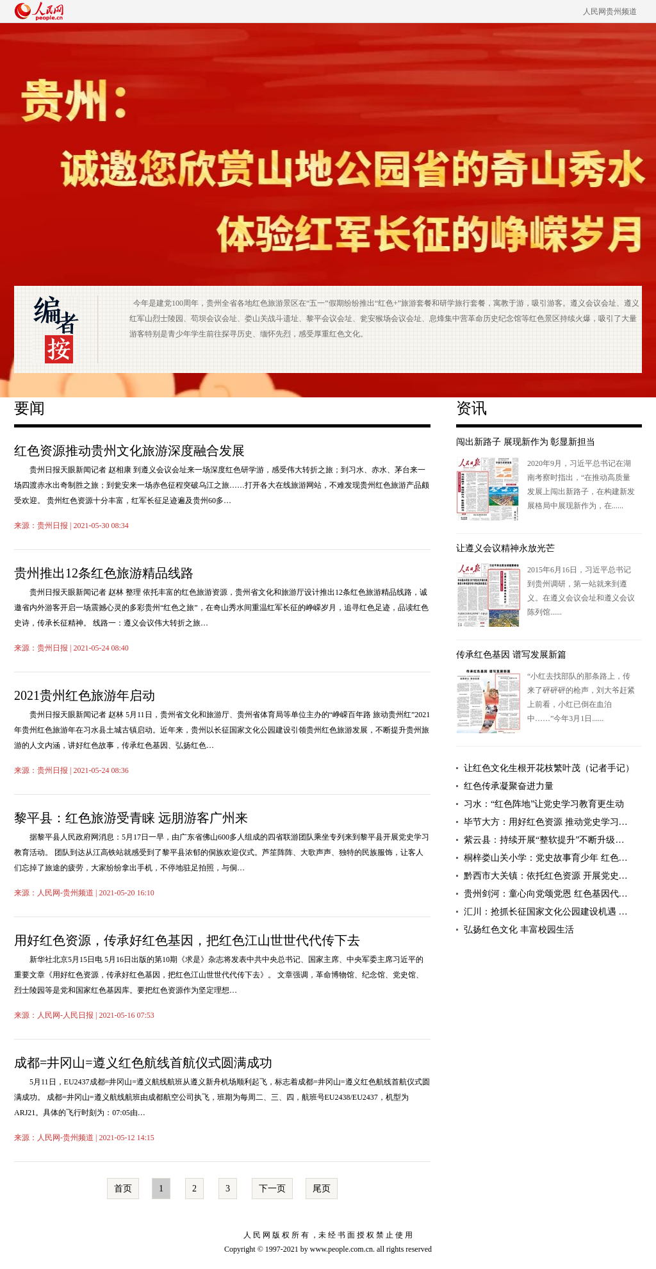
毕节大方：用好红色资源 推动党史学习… (546, 822)
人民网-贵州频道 (65, 892)
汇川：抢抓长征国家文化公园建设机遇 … (546, 911)
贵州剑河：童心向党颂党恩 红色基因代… (546, 894)
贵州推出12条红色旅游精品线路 (103, 573)
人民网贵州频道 (610, 11)
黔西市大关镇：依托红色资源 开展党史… (546, 876)
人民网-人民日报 (65, 1015)
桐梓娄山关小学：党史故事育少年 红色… (546, 858)
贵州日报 (52, 525)
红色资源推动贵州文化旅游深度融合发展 (129, 451)
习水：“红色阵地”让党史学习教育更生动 (544, 804)
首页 (123, 1188)
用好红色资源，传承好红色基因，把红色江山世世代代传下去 (187, 940)
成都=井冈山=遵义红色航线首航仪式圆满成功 (143, 1063)
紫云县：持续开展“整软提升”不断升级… (544, 840)
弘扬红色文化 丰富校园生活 (519, 929)
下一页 (272, 1188)
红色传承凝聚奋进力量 (509, 786)
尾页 (322, 1188)
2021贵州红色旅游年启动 (84, 695)
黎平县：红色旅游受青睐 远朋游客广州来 (131, 818)
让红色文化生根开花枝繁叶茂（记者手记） (549, 768)
